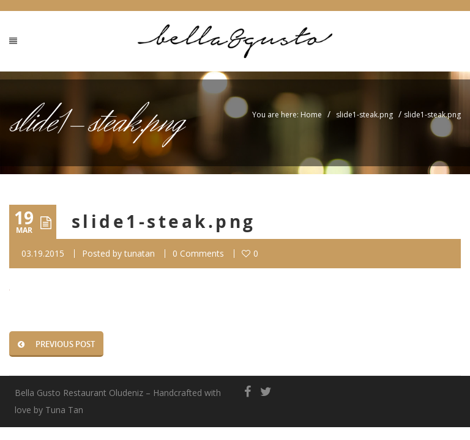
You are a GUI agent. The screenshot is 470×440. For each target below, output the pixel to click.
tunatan (139, 253)
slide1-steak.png (364, 114)
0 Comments (198, 253)
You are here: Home (287, 114)
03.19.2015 (42, 253)
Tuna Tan (64, 410)
